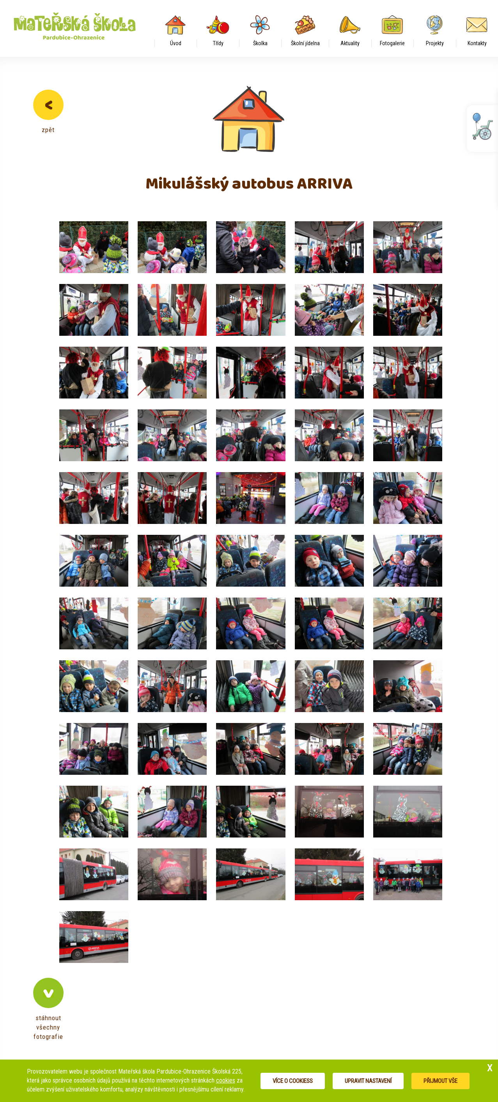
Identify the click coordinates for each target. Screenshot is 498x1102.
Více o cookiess (293, 1080)
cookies (225, 1080)
